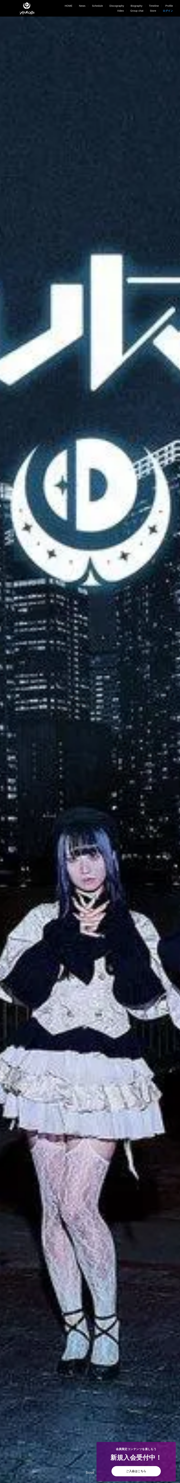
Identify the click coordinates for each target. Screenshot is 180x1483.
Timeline (154, 5)
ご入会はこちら (136, 1471)
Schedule (97, 5)
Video (120, 10)
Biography (136, 5)
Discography (116, 5)
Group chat (136, 10)
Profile (169, 5)
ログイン (168, 10)
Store (153, 10)
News (82, 5)
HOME (69, 5)
